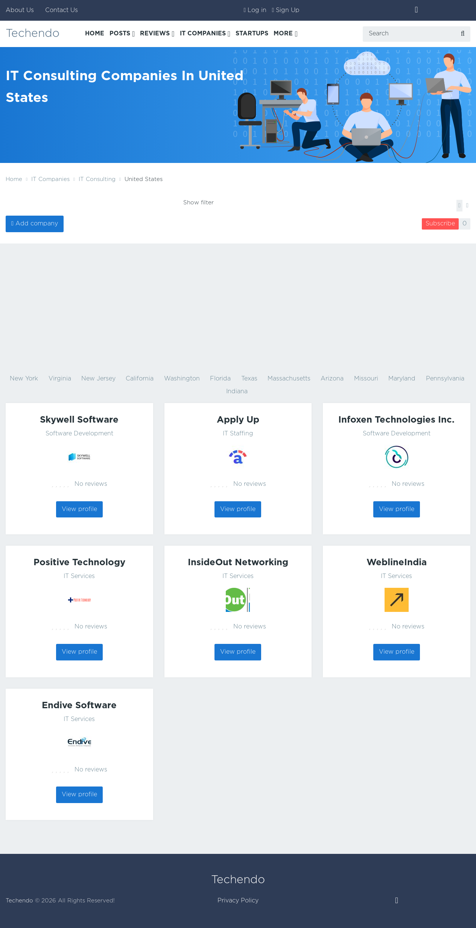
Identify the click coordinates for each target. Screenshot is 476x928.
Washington (182, 379)
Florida (220, 379)
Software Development (79, 434)
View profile (79, 509)
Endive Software (79, 705)
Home (14, 179)
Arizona (332, 379)
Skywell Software (79, 420)
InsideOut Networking (238, 562)
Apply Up (238, 420)
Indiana (237, 391)
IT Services (79, 576)
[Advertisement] (238, 307)
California (140, 379)
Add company (36, 224)
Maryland (401, 379)
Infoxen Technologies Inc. (396, 420)
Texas (249, 379)
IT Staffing (238, 434)
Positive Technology (79, 562)
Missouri (366, 379)
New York (24, 379)
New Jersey (98, 379)
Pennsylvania (445, 379)
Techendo (32, 34)
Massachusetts (289, 379)
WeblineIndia (397, 562)
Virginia (60, 379)
